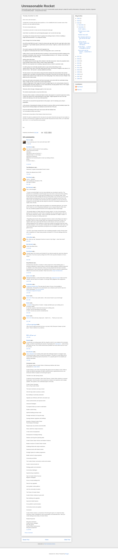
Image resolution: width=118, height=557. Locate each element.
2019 (78, 20)
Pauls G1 (79, 89)
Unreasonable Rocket (38, 6)
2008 (78, 74)
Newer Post (26, 539)
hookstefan (29, 284)
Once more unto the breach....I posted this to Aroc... (84, 52)
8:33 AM (28, 259)
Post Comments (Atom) (49, 544)
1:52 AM (28, 337)
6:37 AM (28, 321)
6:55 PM (28, 348)
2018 (78, 23)
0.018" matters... (82, 29)
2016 (78, 58)
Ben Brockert (29, 187)
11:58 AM (28, 234)
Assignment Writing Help (32, 286)
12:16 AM (28, 248)
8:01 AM (28, 184)
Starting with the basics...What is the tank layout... (83, 43)
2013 (78, 63)
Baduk (28, 295)
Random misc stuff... (83, 34)
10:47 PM (28, 281)
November (81, 27)
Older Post (67, 539)
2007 (78, 76)
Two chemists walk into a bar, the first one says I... (84, 38)
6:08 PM (28, 241)
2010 (78, 69)
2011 (78, 67)
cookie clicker (36, 366)
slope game (58, 343)
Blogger (67, 553)
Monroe (28, 140)
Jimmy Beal (29, 237)
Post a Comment (29, 532)
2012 (78, 65)
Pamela (28, 340)
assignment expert (55, 277)
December (81, 24)
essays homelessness (57, 270)
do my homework (40, 289)
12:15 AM (28, 272)
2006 (78, 78)
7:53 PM (28, 174)
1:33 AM (28, 360)
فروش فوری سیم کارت (31, 324)
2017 (78, 56)
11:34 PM (28, 529)
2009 (78, 72)
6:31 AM (28, 299)
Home (46, 539)
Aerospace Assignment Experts (33, 290)
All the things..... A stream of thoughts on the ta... (84, 47)
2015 (78, 61)
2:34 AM (28, 292)
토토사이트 (29, 297)
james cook (29, 275)
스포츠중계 (29, 304)
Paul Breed (29, 147)
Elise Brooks (29, 351)
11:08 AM (28, 144)
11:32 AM (28, 164)
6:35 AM (28, 312)
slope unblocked (30, 353)
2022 (78, 18)
